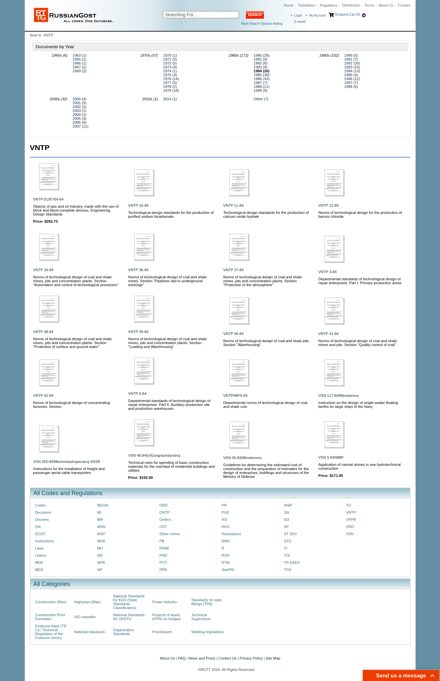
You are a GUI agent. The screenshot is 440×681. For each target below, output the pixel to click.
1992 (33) (352, 63)
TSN (287, 570)
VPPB (351, 519)
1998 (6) (351, 87)
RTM (226, 562)
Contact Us (227, 658)
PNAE (165, 548)
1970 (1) (170, 55)
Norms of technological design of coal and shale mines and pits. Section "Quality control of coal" (358, 343)
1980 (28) (262, 55)
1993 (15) (352, 67)
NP (100, 570)
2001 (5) (79, 103)
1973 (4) (170, 67)
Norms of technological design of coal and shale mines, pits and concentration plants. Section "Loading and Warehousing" (167, 343)
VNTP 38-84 (43, 332)
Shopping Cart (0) (347, 14)
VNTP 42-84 (43, 395)
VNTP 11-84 (233, 205)
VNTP (351, 512)
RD (224, 519)
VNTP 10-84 (138, 205)
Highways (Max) (87, 602)
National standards (89, 632)
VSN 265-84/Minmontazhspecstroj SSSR (66, 462)
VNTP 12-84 (329, 205)
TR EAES (292, 562)
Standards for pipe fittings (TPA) (207, 602)
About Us (386, 5)
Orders (165, 519)
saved (300, 21)
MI (99, 512)
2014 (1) (170, 99)
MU (100, 548)
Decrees (42, 519)
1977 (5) (170, 83)
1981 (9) (260, 59)
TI (285, 548)
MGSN (102, 505)
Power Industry (164, 602)
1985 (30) (262, 75)
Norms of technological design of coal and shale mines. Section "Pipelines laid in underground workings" (167, 281)
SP (286, 527)
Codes (40, 505)
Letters (41, 555)
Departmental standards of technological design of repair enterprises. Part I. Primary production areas (360, 281)
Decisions (43, 512)
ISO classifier (85, 617)
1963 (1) (79, 55)
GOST (40, 534)
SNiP (288, 505)
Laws (39, 548)
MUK (101, 541)
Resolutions (231, 534)
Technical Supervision (201, 617)
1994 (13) (352, 71)
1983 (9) (260, 67)
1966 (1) (79, 63)
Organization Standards (123, 632)
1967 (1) (79, 67)
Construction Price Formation (50, 617)
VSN (350, 534)
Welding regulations (208, 632)
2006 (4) (79, 122)
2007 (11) (81, 126)
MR (100, 519)
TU (348, 505)
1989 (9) (260, 90)
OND (164, 505)
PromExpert (162, 632)
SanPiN (228, 570)
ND (100, 555)
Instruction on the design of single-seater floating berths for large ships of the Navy (358, 405)
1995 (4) (351, 75)
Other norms (170, 534)
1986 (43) (262, 79)
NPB (101, 562)
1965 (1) (79, 59)
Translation (307, 5)
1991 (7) (351, 59)
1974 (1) (170, 71)
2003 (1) (79, 111)
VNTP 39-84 (138, 332)
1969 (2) (79, 71)
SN (286, 512)
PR (224, 505)
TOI (287, 555)
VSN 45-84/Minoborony (242, 458)
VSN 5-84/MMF (331, 457)
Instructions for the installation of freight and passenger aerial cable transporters (69, 471)
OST (163, 527)
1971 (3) (170, 59)
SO (286, 519)
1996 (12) (352, 79)
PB (162, 541)
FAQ (181, 658)
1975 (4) (170, 75)
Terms (369, 5)
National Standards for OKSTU (129, 617)
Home (288, 5)
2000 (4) (79, 99)
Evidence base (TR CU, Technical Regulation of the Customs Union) (51, 632)
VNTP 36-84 (138, 270)
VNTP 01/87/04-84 (48, 199)
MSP (101, 534)
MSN (101, 527)
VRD (350, 527)
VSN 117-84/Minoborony (339, 395)
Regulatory (328, 5)
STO (287, 541)
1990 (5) (351, 55)
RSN (226, 555)
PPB (163, 570)
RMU (226, 541)
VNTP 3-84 (328, 272)
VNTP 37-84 (233, 270)
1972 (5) (170, 63)
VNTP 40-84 (233, 334)
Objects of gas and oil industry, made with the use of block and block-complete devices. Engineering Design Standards (76, 210)
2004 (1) (79, 115)
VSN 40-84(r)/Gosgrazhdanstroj (154, 455)
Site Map (273, 658)
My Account (317, 15)
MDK (39, 562)
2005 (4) (79, 118)
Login (298, 15)
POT (163, 562)
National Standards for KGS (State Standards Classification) (129, 602)
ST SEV (290, 534)
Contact (404, 5)
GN (38, 527)
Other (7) (261, 99)
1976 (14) (171, 79)
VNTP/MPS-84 (235, 395)
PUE (225, 512)
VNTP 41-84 (329, 334)
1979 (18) (171, 90)
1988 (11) (262, 87)
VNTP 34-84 (43, 270)
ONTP (165, 512)
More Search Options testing (262, 23)
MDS (39, 570)
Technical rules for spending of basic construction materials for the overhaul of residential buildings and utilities (171, 466)
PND (163, 555)
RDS (226, 527)
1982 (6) (260, 63)
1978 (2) (170, 87)
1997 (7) (351, 83)
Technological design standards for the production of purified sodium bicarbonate (171, 214)
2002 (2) (79, 107)
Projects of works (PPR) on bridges (166, 617)
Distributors (351, 5)
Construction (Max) (50, 602)
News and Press (201, 658)
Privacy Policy (251, 658)
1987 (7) (260, 83)
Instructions (44, 541)
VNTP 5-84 (137, 394)
